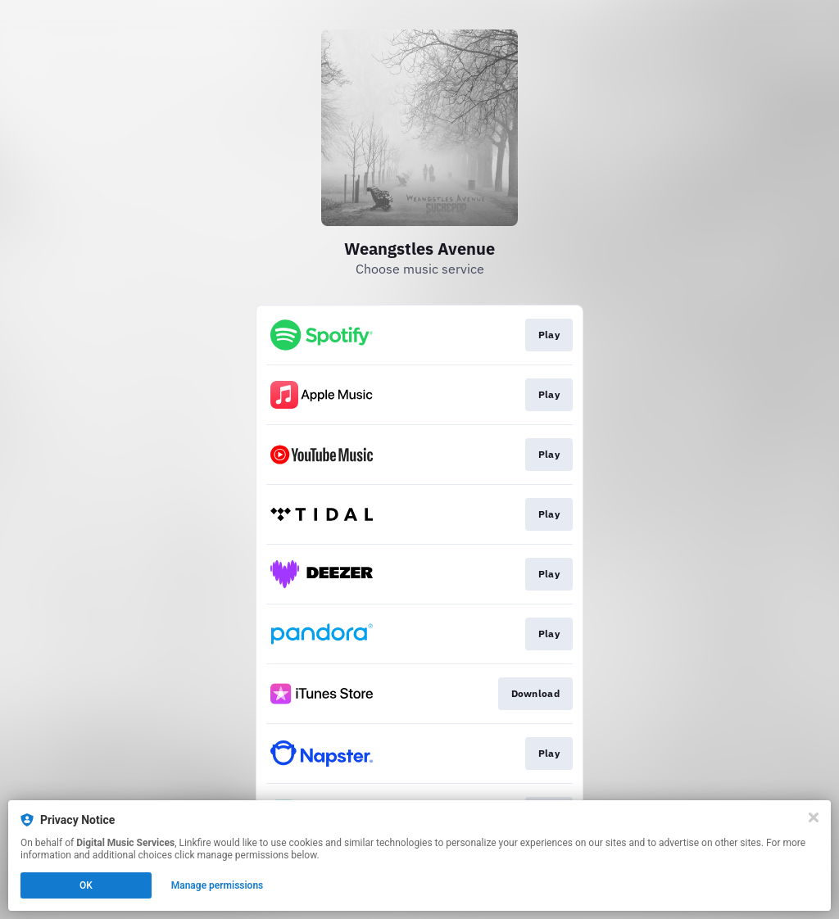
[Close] (813, 817)
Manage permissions (217, 885)
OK (86, 885)
